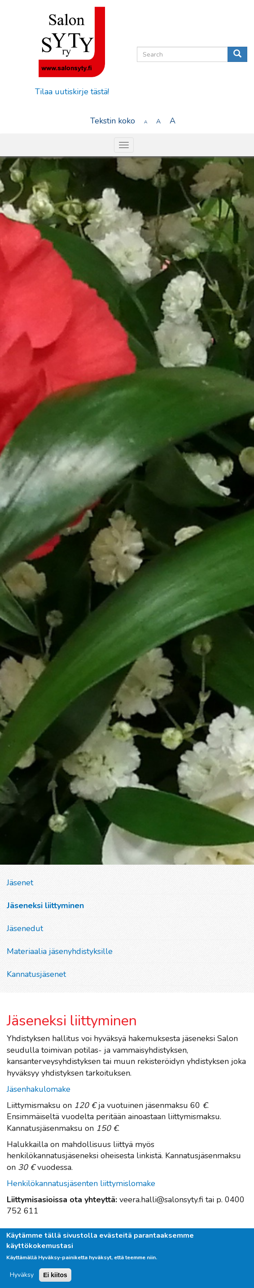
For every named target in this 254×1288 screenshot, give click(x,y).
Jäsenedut (25, 928)
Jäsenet (20, 882)
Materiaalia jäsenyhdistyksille (60, 951)
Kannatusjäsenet (36, 974)
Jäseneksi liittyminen (45, 905)
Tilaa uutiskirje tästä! (72, 91)
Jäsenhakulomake (40, 1089)
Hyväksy (22, 1274)
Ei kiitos (55, 1275)
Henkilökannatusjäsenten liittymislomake (81, 1183)
